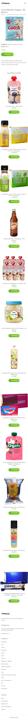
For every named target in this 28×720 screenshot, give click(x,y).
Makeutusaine (4, 664)
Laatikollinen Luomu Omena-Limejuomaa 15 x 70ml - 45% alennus (14, 194)
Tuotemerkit (4, 688)
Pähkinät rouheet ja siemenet (8, 675)
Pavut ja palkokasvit (6, 680)
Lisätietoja (7, 54)
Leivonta (3, 658)
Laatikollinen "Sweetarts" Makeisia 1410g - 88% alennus (14, 418)
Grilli (2, 644)
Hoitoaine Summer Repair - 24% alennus (14, 550)
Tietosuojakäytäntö (6, 706)
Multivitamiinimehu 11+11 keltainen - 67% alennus (14, 239)
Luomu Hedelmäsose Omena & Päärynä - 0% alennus (14, 329)
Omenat (20, 44)
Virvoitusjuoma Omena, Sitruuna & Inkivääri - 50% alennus (14, 373)
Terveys (3, 686)
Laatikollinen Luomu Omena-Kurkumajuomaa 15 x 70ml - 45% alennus (14, 150)
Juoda (2, 647)
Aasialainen (4, 642)
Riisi (2, 683)
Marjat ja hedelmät (13, 44)
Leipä (2, 655)
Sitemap (3, 709)
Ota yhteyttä (4, 701)
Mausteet (3, 669)
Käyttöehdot (4, 703)
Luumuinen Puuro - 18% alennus (14, 106)
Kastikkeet (4, 650)
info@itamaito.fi (5, 633)
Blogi (2, 698)
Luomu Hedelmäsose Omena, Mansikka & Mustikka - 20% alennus (14, 463)
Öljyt (2, 672)
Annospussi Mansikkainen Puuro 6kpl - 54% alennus (14, 284)
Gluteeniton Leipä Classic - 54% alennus (14, 507)
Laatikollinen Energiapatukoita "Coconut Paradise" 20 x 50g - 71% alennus (14, 594)
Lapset (3, 653)
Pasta (2, 677)
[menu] (25, 3)
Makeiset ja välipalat (6, 661)
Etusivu (3, 14)
